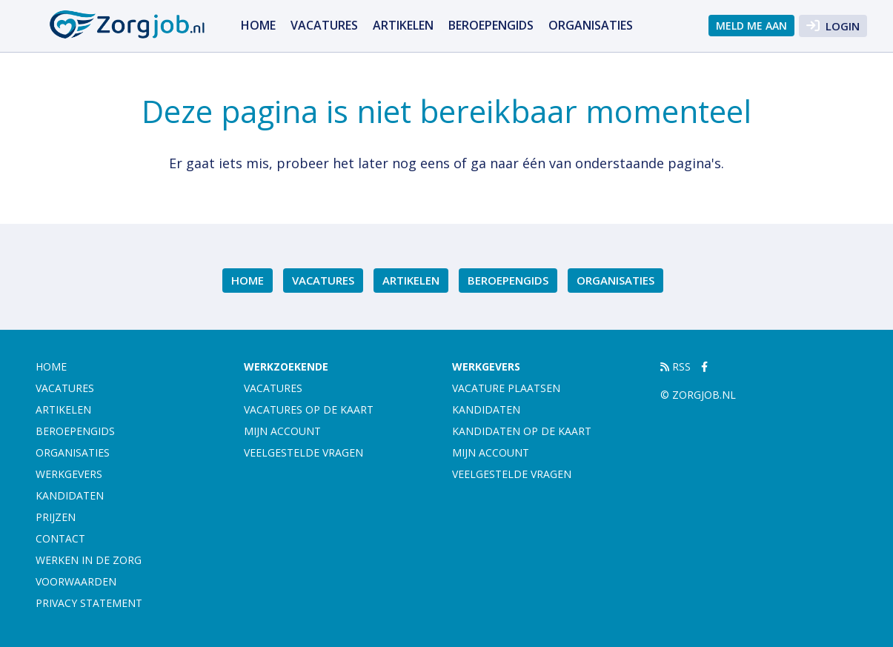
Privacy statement (89, 603)
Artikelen (403, 25)
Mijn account (282, 431)
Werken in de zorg (89, 560)
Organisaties (590, 25)
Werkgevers (69, 474)
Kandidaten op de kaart (521, 431)
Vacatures (324, 25)
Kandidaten (70, 495)
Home (258, 25)
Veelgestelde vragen (303, 452)
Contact (60, 538)
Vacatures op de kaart (309, 409)
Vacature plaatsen (506, 388)
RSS (675, 366)
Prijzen (56, 517)
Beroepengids (491, 25)
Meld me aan (751, 26)
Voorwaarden (76, 581)
